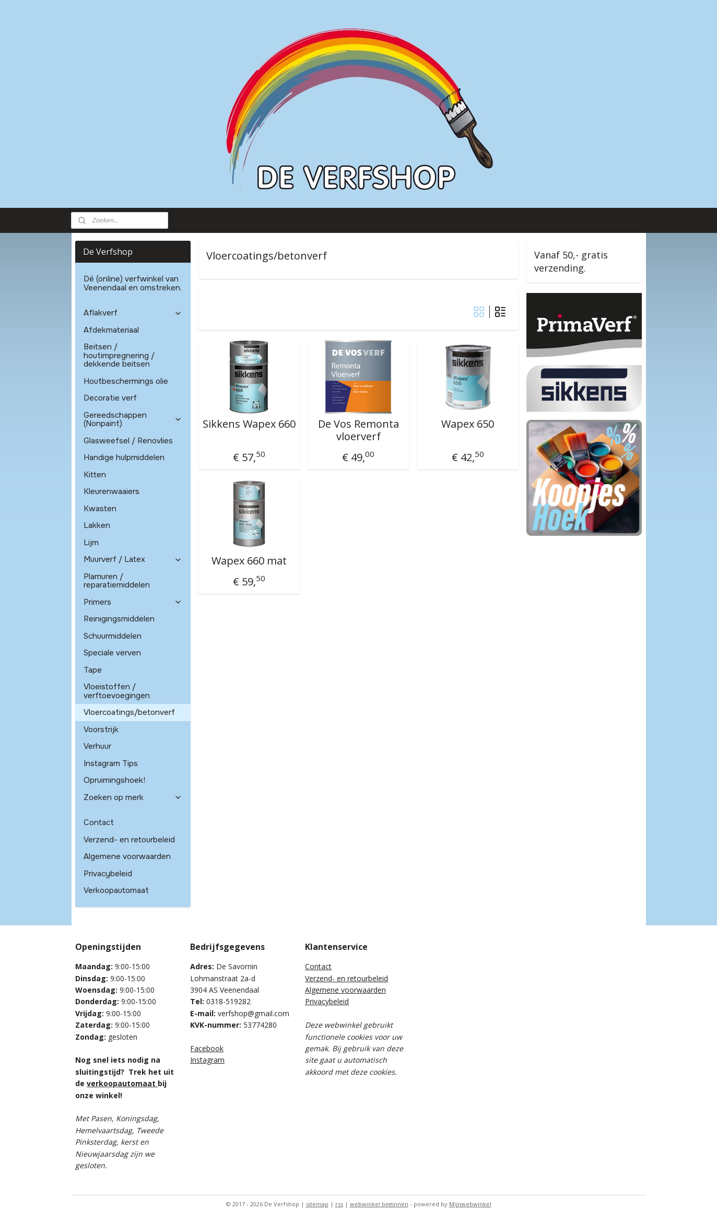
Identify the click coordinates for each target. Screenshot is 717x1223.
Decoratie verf (110, 398)
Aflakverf (133, 313)
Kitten (95, 474)
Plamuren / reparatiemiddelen (117, 581)
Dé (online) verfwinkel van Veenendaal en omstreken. (133, 283)
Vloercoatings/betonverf (129, 712)
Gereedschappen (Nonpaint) (133, 419)
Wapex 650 (467, 424)
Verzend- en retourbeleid (129, 839)
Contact (99, 822)
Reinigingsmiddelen (119, 619)
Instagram (207, 1060)
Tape (93, 670)
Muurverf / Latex (133, 559)
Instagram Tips (111, 763)
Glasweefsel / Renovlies (128, 441)
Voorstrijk (101, 729)
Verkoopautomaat (116, 890)
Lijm (91, 542)
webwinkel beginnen (379, 1204)
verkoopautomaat (122, 1083)
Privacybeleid (108, 873)
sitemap (317, 1204)
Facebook (207, 1048)
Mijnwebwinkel (470, 1204)
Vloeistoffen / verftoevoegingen (117, 691)
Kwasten (100, 508)
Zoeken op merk (133, 797)
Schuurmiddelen (113, 636)
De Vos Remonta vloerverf (358, 430)
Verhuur (97, 746)
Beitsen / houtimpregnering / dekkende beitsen (119, 355)
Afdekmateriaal (111, 330)
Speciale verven (112, 653)
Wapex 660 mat (249, 561)
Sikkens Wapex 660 (249, 424)
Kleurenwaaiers (111, 491)
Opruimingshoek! (114, 780)
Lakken (97, 525)
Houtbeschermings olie (126, 381)
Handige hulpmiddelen (124, 457)
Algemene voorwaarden (127, 856)
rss (339, 1204)
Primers (133, 602)
